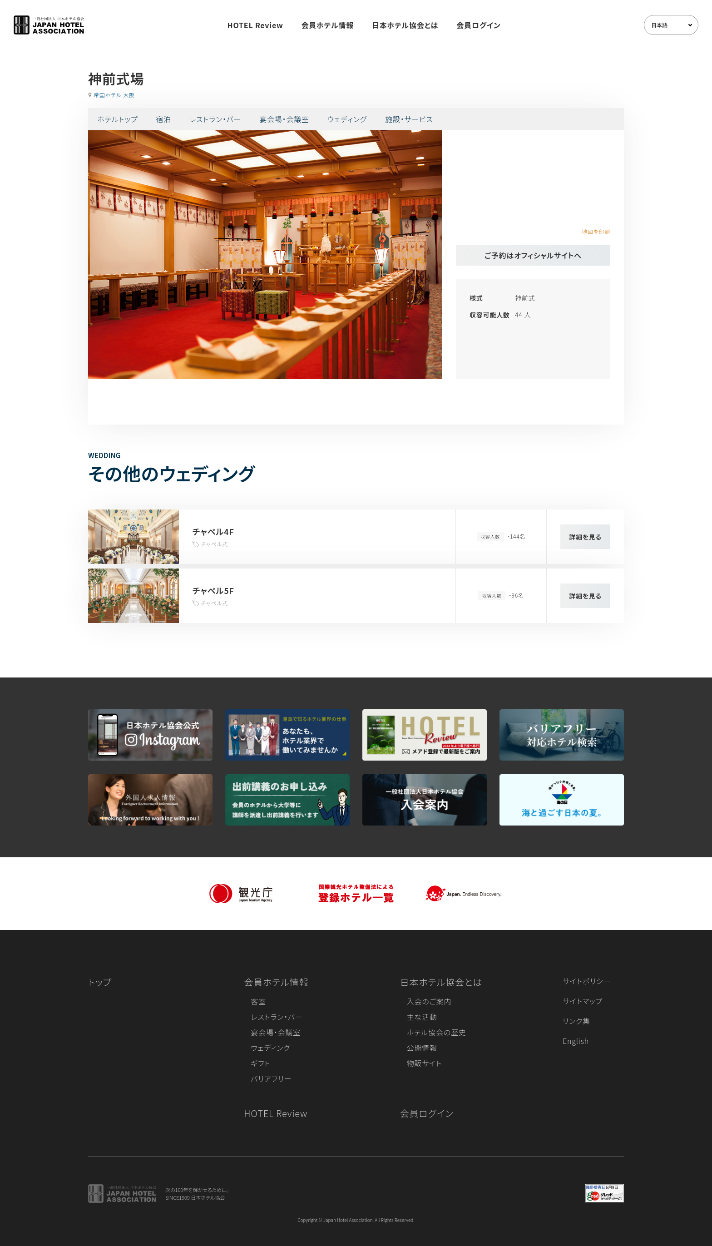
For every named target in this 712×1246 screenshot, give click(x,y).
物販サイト (424, 1063)
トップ (100, 982)
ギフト (260, 1063)
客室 (258, 1001)
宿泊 (163, 119)
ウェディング (347, 119)
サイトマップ (583, 1000)
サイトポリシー (587, 980)
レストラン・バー (215, 119)
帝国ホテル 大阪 (114, 95)
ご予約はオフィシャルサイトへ (533, 255)
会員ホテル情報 (328, 25)
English (576, 1040)
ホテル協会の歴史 (436, 1032)
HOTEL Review (255, 25)
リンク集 (576, 1020)
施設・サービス (409, 119)
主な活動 (422, 1016)
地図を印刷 (596, 231)
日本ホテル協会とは (405, 25)
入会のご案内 (429, 1001)
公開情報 (422, 1047)
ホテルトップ (117, 119)
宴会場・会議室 (284, 119)
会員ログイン (478, 25)
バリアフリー (271, 1078)
